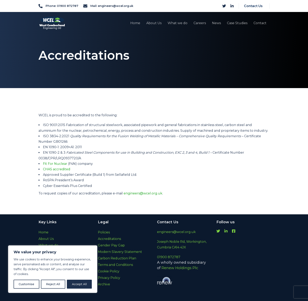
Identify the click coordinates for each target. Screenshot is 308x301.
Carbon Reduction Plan (117, 258)
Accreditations (109, 239)
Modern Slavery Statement (120, 252)
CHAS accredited (56, 169)
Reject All (53, 284)
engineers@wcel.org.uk (143, 193)
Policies (104, 232)
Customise (26, 284)
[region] (52, 269)
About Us (46, 239)
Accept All (79, 284)
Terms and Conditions (115, 265)
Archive (104, 284)
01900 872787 (168, 257)
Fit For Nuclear (55, 164)
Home (43, 232)
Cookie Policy (108, 271)
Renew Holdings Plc (179, 268)
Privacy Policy (109, 278)
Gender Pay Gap (111, 245)
